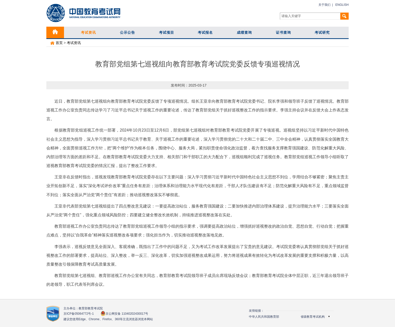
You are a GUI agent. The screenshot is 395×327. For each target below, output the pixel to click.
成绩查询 (244, 32)
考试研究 (322, 32)
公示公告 (127, 32)
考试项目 (166, 32)
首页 (56, 43)
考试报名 (205, 32)
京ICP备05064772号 (78, 313)
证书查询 (283, 32)
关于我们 (324, 5)
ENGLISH (342, 5)
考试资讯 (88, 32)
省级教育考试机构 (313, 316)
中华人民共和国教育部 (264, 316)
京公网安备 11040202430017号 (124, 313)
